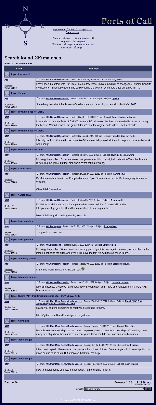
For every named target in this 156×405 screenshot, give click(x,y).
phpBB (72, 400)
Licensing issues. (27, 258)
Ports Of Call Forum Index (18, 63)
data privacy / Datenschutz (79, 31)
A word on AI (24, 168)
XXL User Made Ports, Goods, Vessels (64, 301)
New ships (23, 321)
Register (79, 41)
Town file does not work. (31, 112)
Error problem (25, 221)
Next (149, 382)
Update (21, 93)
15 (140, 382)
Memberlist (82, 38)
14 (136, 382)
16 (144, 382)
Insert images (25, 339)
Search (67, 38)
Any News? (24, 74)
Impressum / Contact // (65, 29)
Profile (56, 44)
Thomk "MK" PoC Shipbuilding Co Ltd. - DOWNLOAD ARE (49, 296)
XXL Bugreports (53, 226)
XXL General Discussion (57, 80)
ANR (6, 80)
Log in (78, 47)
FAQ (56, 38)
